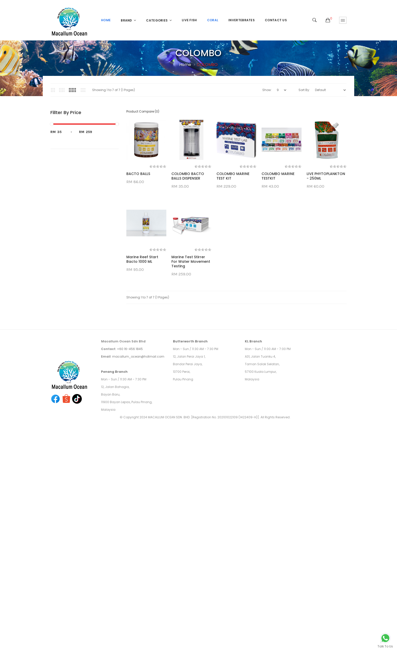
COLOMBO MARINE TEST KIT (232, 176)
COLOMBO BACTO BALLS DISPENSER (187, 176)
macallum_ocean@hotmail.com (138, 440)
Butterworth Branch (190, 424)
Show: (267, 90)
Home (185, 65)
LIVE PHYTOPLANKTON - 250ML (145, 259)
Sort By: (304, 90)
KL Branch (253, 424)
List (82, 90)
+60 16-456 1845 (130, 432)
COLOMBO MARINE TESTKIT (278, 176)
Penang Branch (114, 455)
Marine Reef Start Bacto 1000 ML (142, 342)
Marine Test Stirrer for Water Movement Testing (190, 345)
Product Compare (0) (142, 111)
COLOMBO (207, 65)
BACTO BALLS (138, 173)
